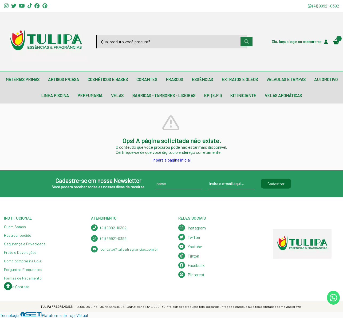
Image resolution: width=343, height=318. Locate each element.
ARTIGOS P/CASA (63, 79)
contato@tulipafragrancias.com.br (124, 249)
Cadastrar (276, 183)
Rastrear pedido (17, 235)
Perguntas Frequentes (23, 269)
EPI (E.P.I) (213, 95)
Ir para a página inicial (171, 159)
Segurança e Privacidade (25, 244)
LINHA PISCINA (55, 95)
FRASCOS (174, 79)
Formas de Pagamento (23, 278)
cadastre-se (312, 41)
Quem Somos (15, 226)
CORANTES (146, 79)
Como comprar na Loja (22, 261)
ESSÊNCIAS (202, 79)
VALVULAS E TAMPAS (286, 79)
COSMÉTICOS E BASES (108, 79)
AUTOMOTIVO (326, 79)
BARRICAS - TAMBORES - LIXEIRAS (163, 95)
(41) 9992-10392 (109, 227)
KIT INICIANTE (243, 95)
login (293, 41)
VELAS (117, 95)
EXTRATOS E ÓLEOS (240, 79)
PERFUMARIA (89, 95)
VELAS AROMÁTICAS (283, 95)
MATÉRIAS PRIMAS (23, 79)
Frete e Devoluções (20, 252)
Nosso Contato (16, 286)
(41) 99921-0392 (323, 5)
